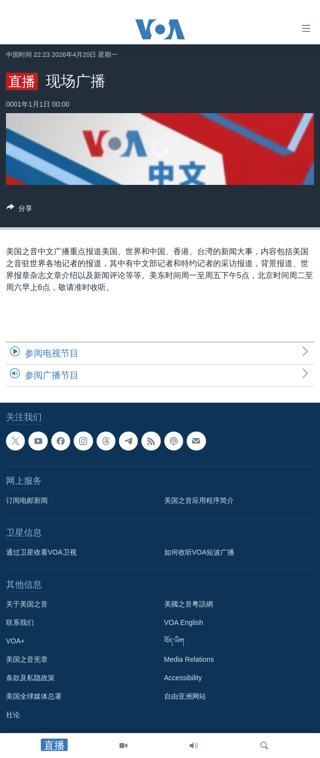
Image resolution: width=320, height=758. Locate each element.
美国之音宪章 (27, 659)
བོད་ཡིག (174, 641)
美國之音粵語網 (188, 604)
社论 (13, 715)
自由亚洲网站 (185, 696)
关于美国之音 (27, 604)
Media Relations (189, 659)
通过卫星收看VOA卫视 (41, 552)
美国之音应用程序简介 (199, 500)
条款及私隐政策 (30, 678)
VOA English (184, 622)
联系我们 (20, 622)
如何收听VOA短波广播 (199, 552)
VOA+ (15, 641)
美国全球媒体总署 (34, 696)
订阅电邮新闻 (27, 500)
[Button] (19, 210)
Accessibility (183, 678)
